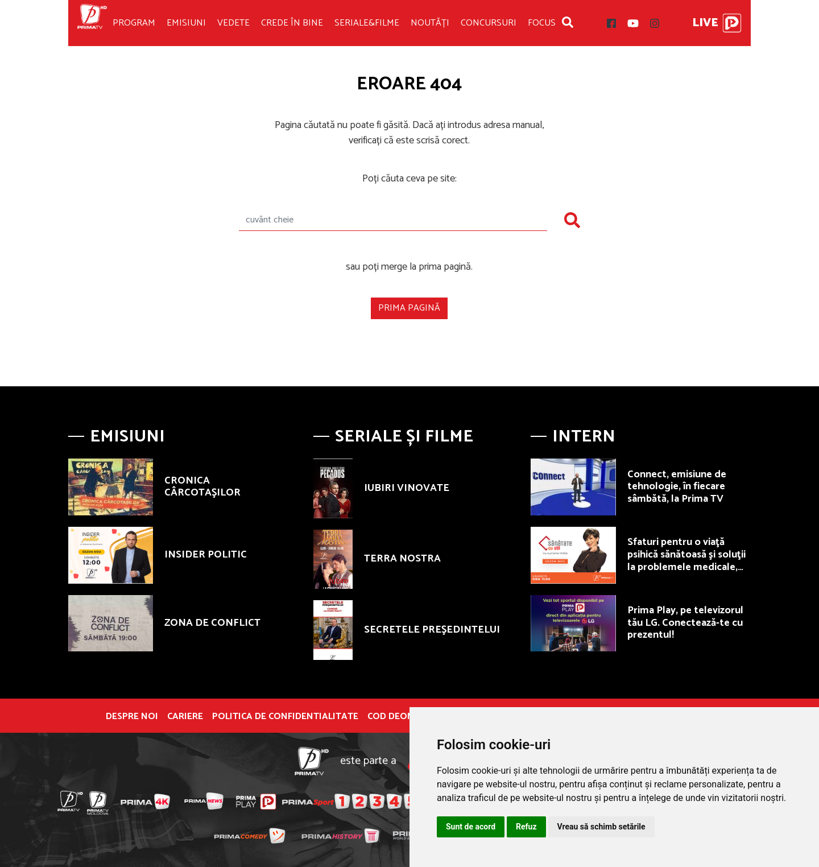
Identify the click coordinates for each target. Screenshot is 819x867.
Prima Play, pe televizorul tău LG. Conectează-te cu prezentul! (685, 622)
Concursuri (488, 23)
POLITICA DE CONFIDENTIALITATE (285, 717)
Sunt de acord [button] (470, 826)
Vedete (233, 23)
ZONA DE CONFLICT (212, 622)
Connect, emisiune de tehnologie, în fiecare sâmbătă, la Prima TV (676, 486)
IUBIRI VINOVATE (406, 488)
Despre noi (132, 717)
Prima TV (92, 23)
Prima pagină (409, 308)
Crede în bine (292, 23)
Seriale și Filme (404, 437)
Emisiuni (186, 23)
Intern (583, 437)
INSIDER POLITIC (205, 554)
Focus (542, 23)
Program (134, 23)
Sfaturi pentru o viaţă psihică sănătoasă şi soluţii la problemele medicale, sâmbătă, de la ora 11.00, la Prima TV (688, 567)
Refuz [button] (526, 826)
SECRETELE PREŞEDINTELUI (432, 629)
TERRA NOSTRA (402, 558)
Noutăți (430, 23)
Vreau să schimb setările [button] (601, 826)
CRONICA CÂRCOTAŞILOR (202, 487)
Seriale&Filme (366, 23)
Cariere (185, 717)
